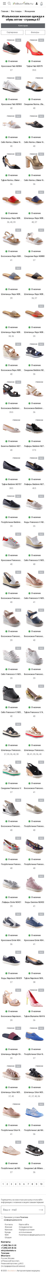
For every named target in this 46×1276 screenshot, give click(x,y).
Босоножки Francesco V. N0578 (11, 598)
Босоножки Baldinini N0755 (11, 408)
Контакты (9, 1224)
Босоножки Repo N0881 (11, 256)
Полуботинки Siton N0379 (34, 1054)
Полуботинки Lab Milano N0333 (11, 1168)
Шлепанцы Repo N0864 (34, 294)
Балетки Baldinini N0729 (11, 446)
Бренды (8, 1232)
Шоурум (8, 1237)
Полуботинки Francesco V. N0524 (34, 826)
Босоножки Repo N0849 (11, 370)
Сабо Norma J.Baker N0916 (34, 180)
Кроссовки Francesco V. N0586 (11, 560)
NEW (7, 1235)
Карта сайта (24, 1224)
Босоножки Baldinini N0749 (34, 408)
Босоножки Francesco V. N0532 (34, 788)
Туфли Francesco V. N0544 (34, 712)
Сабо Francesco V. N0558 (11, 674)
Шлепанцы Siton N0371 (34, 1092)
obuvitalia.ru (12, 1271)
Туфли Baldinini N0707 (11, 484)
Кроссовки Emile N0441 (34, 940)
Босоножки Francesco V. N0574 (11, 636)
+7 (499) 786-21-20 (8, 1245)
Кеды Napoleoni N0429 (11, 978)
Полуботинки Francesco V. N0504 (11, 864)
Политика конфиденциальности (32, 1235)
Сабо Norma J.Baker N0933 (11, 142)
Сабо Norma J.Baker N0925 (34, 142)
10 (41, 1184)
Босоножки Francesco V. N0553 (34, 674)
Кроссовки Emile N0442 (11, 940)
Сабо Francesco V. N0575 (34, 598)
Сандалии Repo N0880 (34, 256)
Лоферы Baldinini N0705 (34, 484)
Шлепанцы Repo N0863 (11, 332)
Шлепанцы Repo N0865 (11, 294)
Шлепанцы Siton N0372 (11, 1092)
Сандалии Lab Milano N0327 (34, 1168)
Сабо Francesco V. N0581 (34, 560)
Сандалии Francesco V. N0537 (11, 788)
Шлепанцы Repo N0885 (34, 218)
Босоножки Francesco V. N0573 (34, 636)
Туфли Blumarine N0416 (34, 1016)
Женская (8, 1227)
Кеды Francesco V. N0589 (34, 522)
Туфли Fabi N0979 (34, 66)
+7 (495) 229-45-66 (8, 1248)
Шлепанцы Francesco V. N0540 (11, 750)
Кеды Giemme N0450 (34, 902)
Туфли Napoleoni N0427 (34, 978)
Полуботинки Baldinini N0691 (11, 522)
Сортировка (12, 32)
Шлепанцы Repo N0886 (11, 218)
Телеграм (5, 1253)
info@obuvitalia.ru (8, 1251)
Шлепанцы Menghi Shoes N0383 (11, 1054)
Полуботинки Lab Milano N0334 (34, 1130)
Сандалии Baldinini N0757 (34, 370)
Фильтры (35, 32)
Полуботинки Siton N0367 (11, 1130)
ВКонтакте (5, 1256)
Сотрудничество (25, 1227)
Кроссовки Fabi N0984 (11, 66)
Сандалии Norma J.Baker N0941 (34, 104)
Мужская (8, 1230)
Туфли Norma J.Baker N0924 (11, 180)
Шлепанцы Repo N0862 (34, 332)
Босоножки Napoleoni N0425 (11, 1016)
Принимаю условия (16, 1218)
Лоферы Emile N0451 (11, 902)
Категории (23, 25)
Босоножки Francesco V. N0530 (11, 826)
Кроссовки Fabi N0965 (11, 104)
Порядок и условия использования (26, 1231)
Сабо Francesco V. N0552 (11, 712)
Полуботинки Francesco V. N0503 (34, 864)
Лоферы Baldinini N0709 (34, 446)
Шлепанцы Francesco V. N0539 (34, 750)
